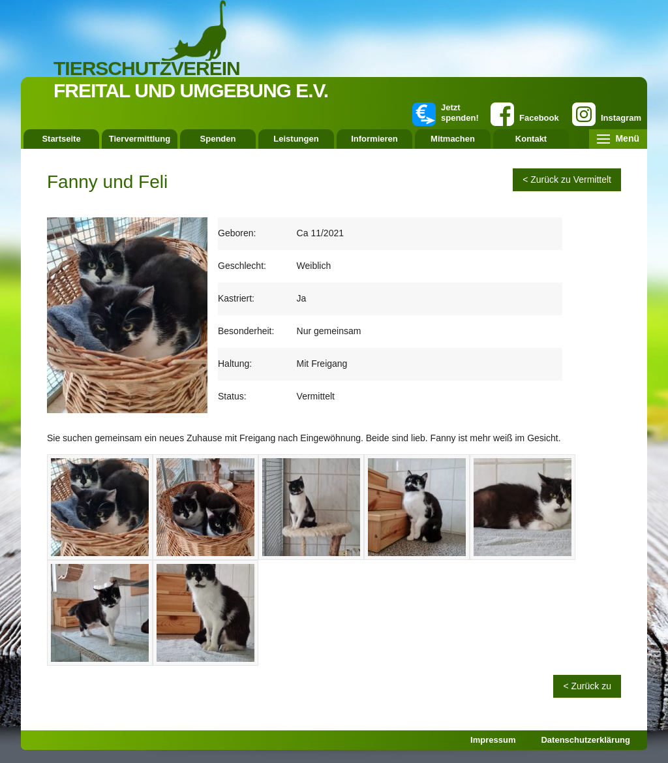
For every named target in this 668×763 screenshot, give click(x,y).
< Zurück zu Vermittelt (567, 179)
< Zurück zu (587, 686)
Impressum (492, 740)
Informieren (374, 139)
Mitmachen (453, 139)
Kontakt (531, 139)
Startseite (61, 139)
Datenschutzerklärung (585, 740)
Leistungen (295, 139)
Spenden (218, 139)
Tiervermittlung (139, 139)
